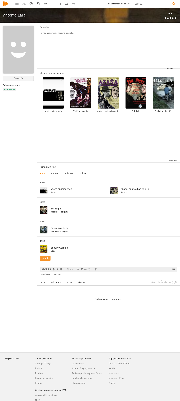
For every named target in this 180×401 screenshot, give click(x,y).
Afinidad (81, 282)
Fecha (42, 282)
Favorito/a (18, 78)
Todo (42, 173)
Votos (69, 282)
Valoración (56, 282)
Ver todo (45, 258)
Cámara (69, 173)
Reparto (55, 173)
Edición (83, 173)
